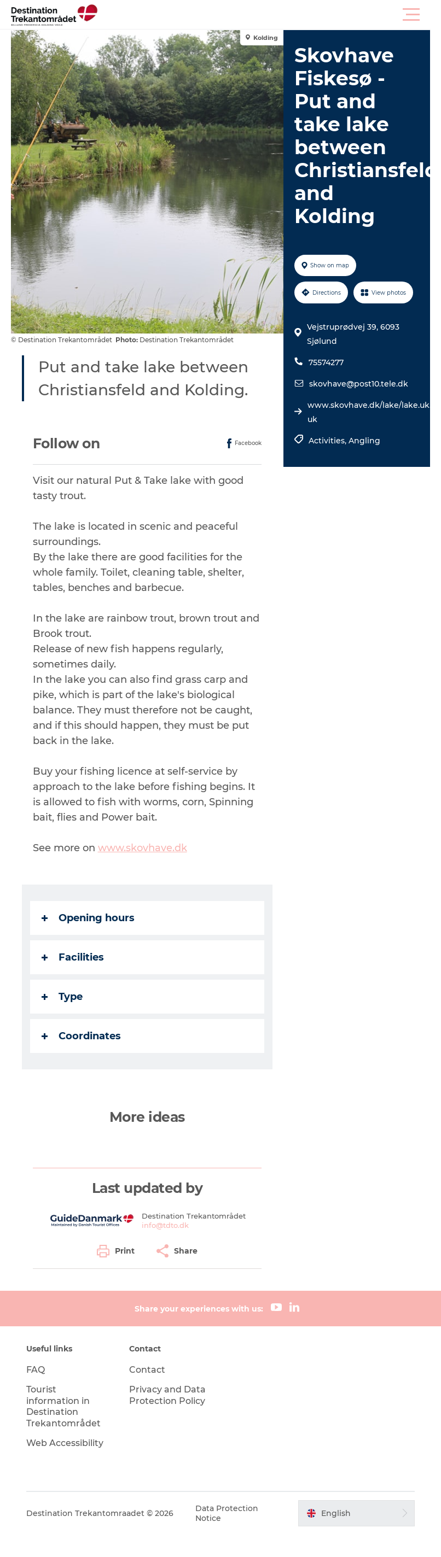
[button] (269, 14)
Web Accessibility (65, 1442)
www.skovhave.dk (142, 848)
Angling (364, 441)
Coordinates (81, 1036)
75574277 (326, 362)
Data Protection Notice (227, 1513)
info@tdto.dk (165, 1224)
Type (62, 997)
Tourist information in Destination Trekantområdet (64, 1406)
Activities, (329, 441)
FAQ (36, 1369)
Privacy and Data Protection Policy (167, 1395)
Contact (147, 1369)
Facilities (73, 957)
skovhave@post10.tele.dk (358, 384)
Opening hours (88, 918)
